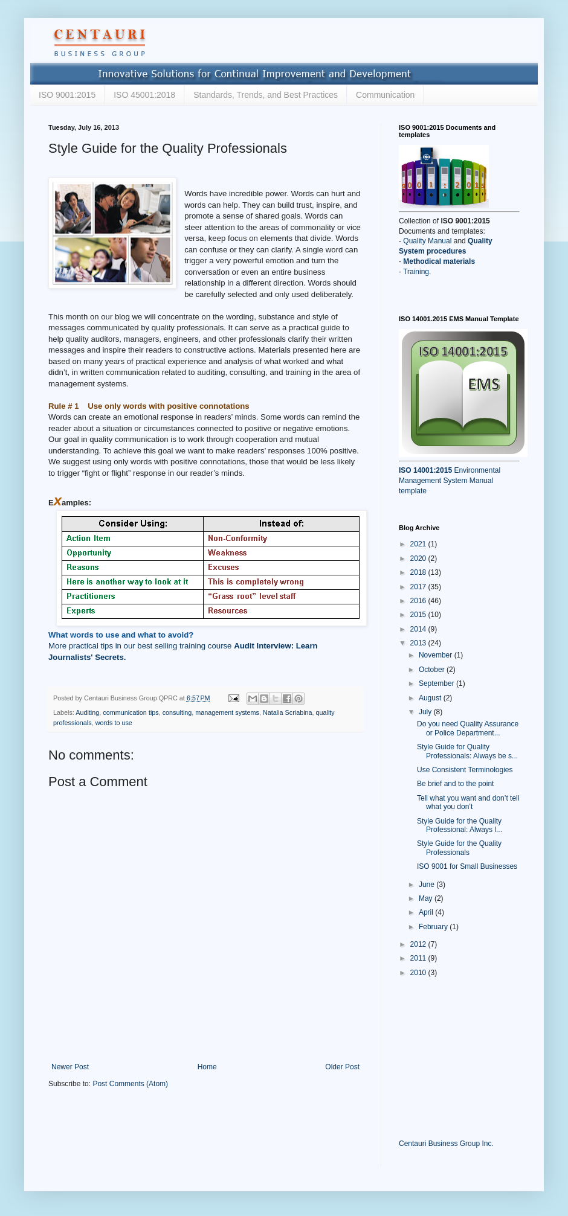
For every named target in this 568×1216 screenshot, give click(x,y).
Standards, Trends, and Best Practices (265, 95)
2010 (419, 972)
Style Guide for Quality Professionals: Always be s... (467, 751)
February (434, 927)
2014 (419, 629)
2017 (419, 587)
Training (416, 271)
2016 (419, 601)
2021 (419, 544)
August (431, 698)
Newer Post (70, 1067)
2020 (419, 558)
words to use (113, 722)
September (437, 683)
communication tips (130, 712)
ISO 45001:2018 (144, 95)
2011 (419, 958)
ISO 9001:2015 (67, 95)
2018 (419, 572)
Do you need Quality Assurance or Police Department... (467, 728)
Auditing (87, 712)
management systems (227, 712)
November (436, 655)
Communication (385, 95)
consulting (177, 712)
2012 (419, 944)
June (427, 884)
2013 (419, 643)
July (426, 712)
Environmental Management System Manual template (449, 480)
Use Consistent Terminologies (465, 770)
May (426, 898)
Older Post (342, 1067)
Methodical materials (439, 261)
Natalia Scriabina (287, 712)
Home (207, 1067)
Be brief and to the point (455, 783)
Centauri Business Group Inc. (446, 1143)
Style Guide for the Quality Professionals (459, 847)
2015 (419, 614)
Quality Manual (427, 241)
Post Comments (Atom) (130, 1084)
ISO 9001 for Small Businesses (467, 866)
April (427, 912)
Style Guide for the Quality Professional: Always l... (459, 825)
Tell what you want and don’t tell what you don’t (468, 802)
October (433, 669)
